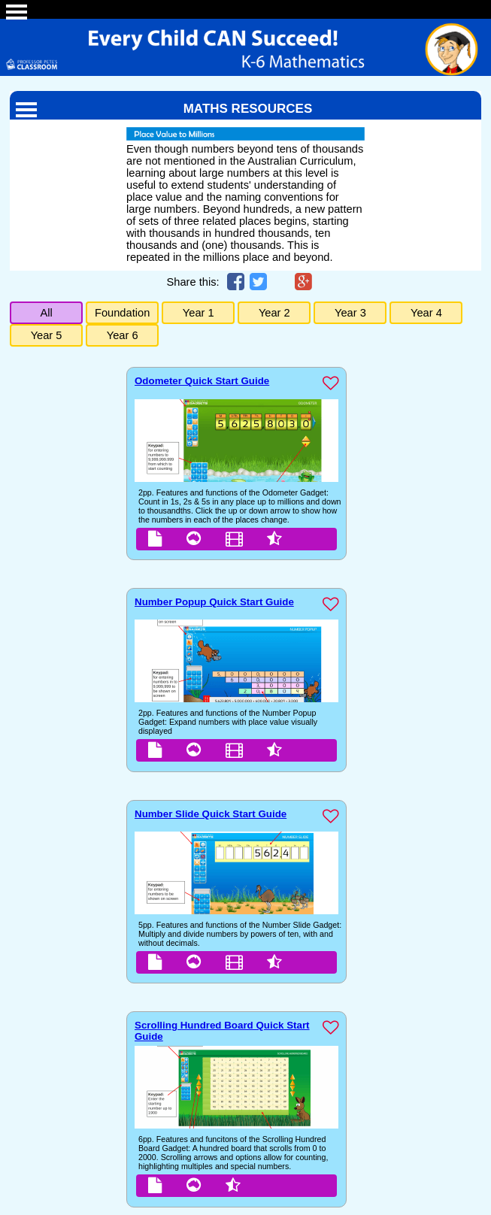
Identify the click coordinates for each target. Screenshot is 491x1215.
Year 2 (274, 313)
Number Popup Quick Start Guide (214, 602)
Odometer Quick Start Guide (202, 380)
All (46, 313)
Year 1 (198, 313)
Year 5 (46, 335)
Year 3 (350, 313)
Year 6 (122, 335)
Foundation (122, 313)
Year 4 (426, 313)
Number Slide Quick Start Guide (210, 814)
